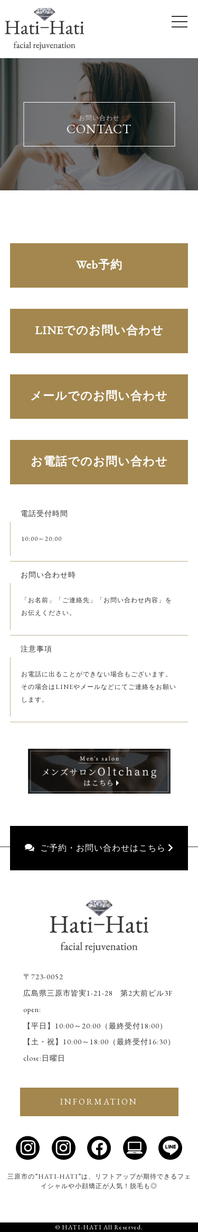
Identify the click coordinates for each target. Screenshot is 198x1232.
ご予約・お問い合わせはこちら (99, 847)
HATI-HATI (82, 1227)
